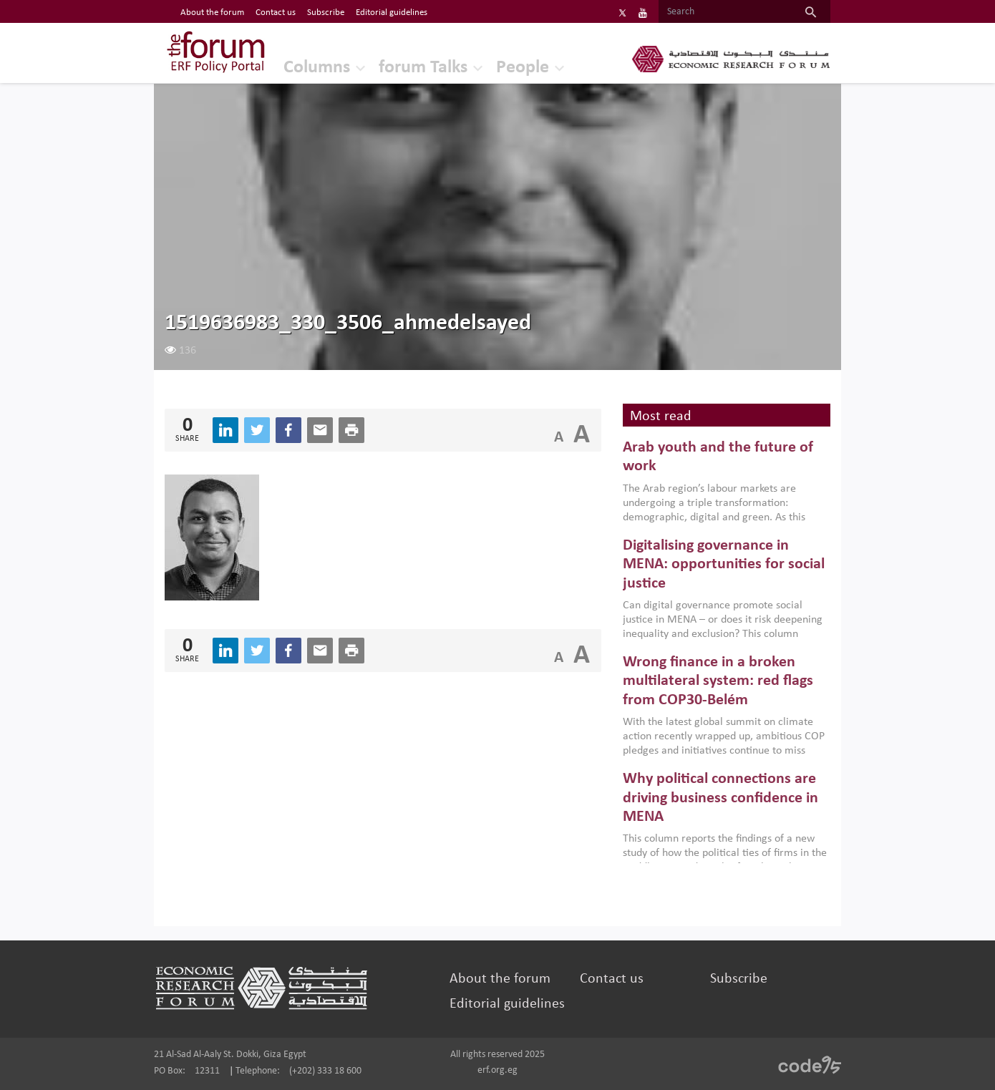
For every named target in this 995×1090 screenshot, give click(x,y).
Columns (316, 67)
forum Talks (423, 67)
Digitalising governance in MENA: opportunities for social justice (724, 564)
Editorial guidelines (507, 1004)
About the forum (500, 979)
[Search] (725, 12)
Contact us (612, 979)
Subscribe (738, 979)
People (522, 67)
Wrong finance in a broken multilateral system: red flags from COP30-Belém (718, 681)
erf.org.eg (497, 1070)
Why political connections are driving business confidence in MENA (720, 798)
